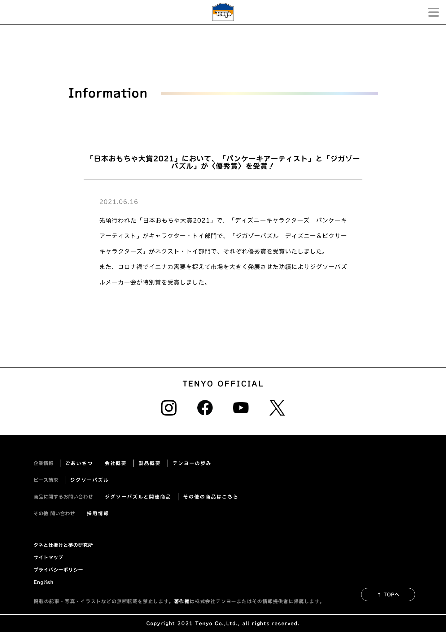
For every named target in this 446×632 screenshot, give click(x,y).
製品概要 (149, 463)
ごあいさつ (79, 463)
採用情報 (98, 513)
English (43, 582)
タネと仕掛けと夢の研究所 (63, 545)
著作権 (182, 601)
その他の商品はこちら (210, 496)
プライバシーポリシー (58, 569)
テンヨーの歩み (192, 463)
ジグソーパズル (89, 479)
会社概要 (116, 463)
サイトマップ (48, 557)
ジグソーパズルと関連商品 (138, 496)
